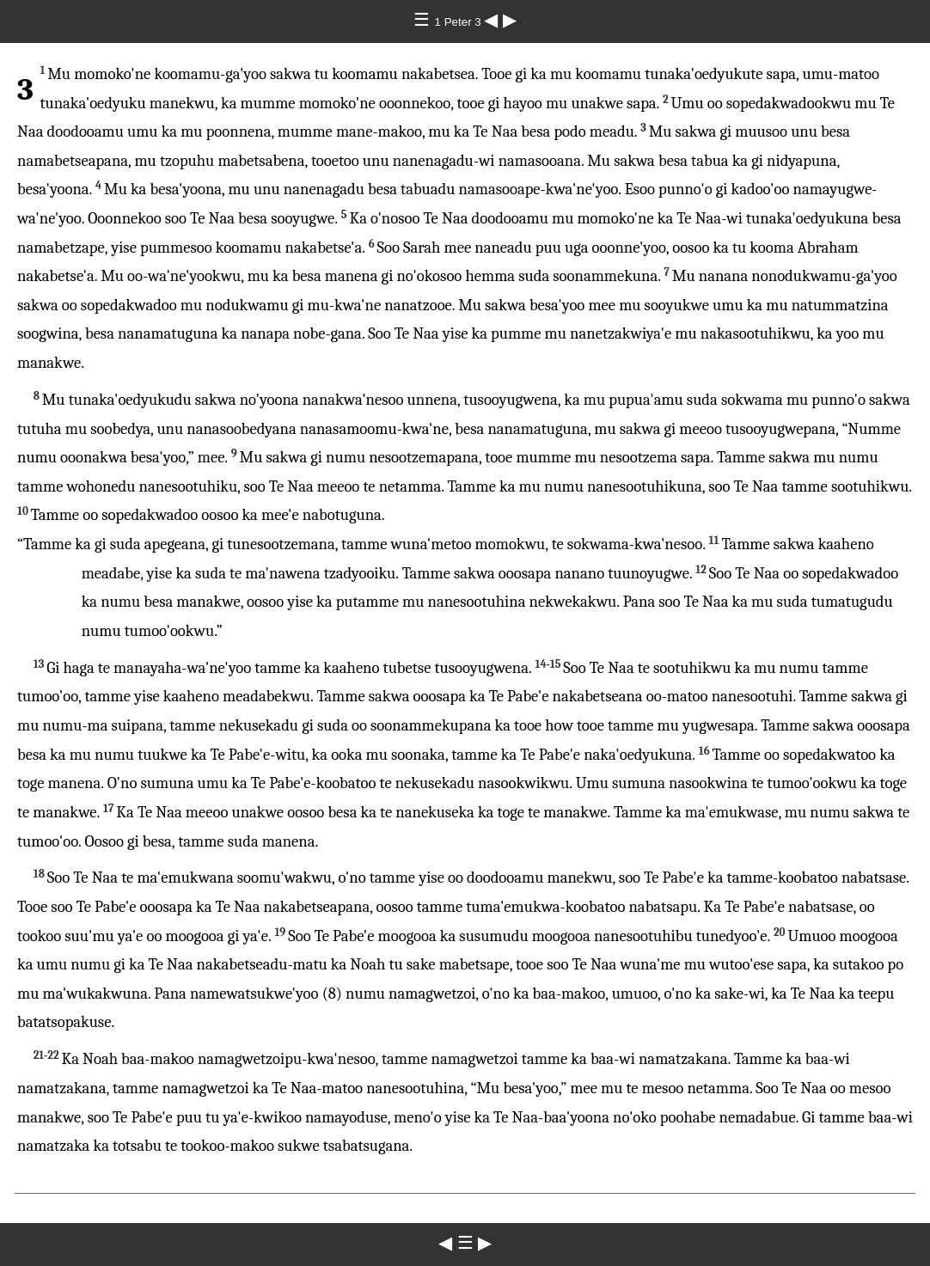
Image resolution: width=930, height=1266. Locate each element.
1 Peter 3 (460, 21)
